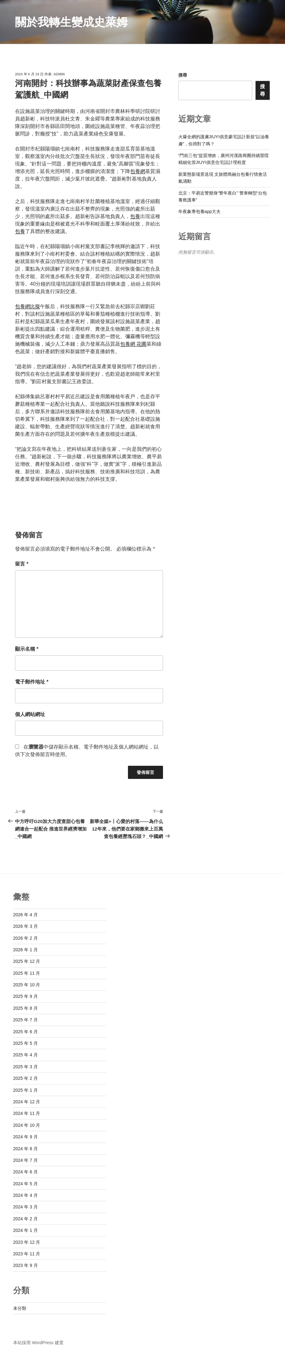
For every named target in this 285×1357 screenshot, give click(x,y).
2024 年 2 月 (25, 1218)
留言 (21, 564)
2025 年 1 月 (25, 1090)
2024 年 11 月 (26, 1113)
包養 (135, 216)
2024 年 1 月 (25, 1230)
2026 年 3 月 (25, 926)
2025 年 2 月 (25, 1078)
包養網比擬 (27, 306)
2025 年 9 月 (25, 996)
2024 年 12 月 (26, 1101)
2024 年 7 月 (25, 1160)
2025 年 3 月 (25, 1066)
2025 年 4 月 (25, 1054)
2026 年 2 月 (25, 938)
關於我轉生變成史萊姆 (71, 22)
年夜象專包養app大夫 (199, 211)
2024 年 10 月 (26, 1125)
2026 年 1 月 (25, 949)
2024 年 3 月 (25, 1206)
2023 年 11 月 (26, 1253)
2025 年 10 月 (26, 984)
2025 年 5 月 (25, 1043)
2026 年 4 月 (25, 914)
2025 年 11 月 (26, 973)
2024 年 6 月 (25, 1171)
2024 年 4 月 (25, 1195)
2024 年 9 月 (25, 1136)
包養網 (137, 171)
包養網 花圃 (133, 344)
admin (59, 74)
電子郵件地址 (31, 681)
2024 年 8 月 (25, 1148)
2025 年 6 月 (25, 1031)
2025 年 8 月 (25, 1008)
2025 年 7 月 (25, 1019)
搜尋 (182, 75)
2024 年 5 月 (25, 1183)
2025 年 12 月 (26, 961)
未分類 (19, 1308)
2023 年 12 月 (26, 1242)
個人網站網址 (30, 714)
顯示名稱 (26, 649)
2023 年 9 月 (25, 1265)
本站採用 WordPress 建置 (38, 1342)
